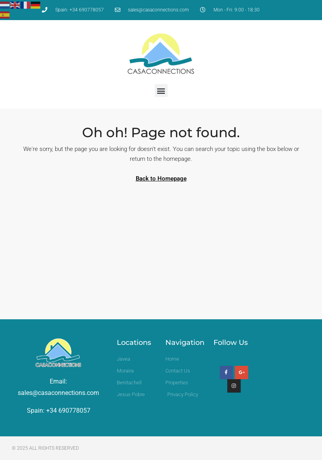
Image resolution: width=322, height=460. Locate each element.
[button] (161, 90)
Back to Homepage (161, 178)
